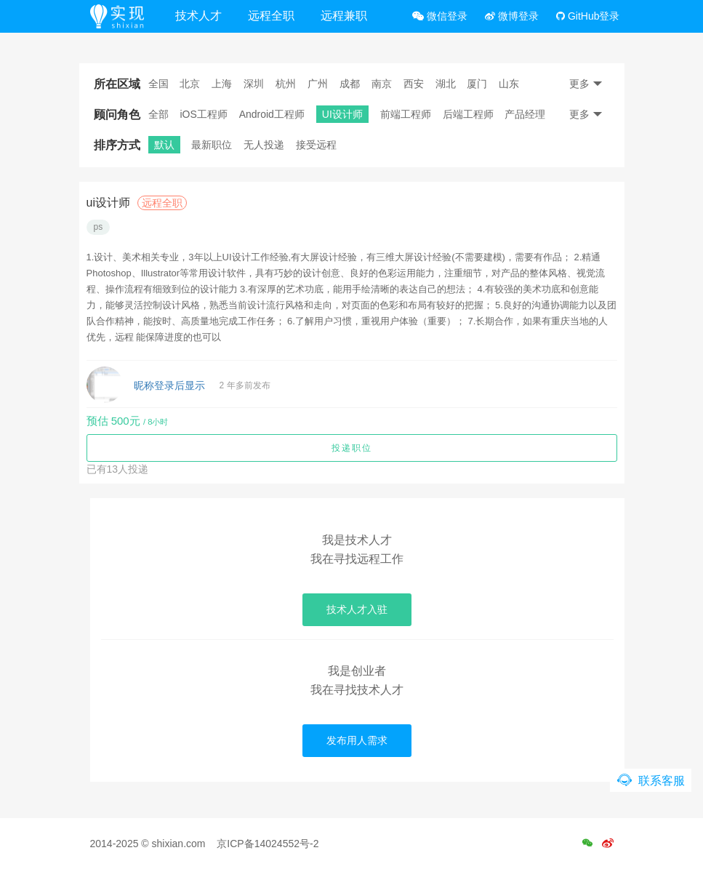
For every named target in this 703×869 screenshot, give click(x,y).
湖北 (445, 83)
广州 (318, 83)
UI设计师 (342, 114)
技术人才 (198, 15)
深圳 (254, 83)
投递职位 (352, 448)
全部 (158, 114)
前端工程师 (405, 114)
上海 (222, 83)
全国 (158, 83)
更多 (586, 83)
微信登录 (439, 16)
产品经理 (525, 114)
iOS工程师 (203, 114)
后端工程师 (468, 114)
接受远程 (316, 145)
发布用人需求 (356, 740)
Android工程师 (272, 114)
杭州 (286, 83)
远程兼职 (344, 15)
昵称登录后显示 (169, 385)
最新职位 (211, 145)
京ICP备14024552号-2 (267, 843)
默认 (164, 145)
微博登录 (512, 16)
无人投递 (264, 145)
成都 (350, 83)
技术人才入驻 (356, 609)
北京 (190, 83)
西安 (413, 83)
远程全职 (271, 15)
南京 (381, 83)
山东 (509, 83)
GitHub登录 (587, 16)
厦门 (477, 83)
